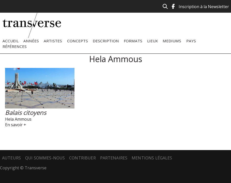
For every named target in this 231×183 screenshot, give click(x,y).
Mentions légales (152, 158)
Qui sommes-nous (45, 158)
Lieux (152, 40)
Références (15, 46)
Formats (133, 40)
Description (106, 40)
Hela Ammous (18, 119)
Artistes (53, 40)
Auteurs (11, 158)
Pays (191, 40)
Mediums (172, 40)
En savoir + (15, 124)
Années (31, 40)
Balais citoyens (25, 112)
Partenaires (114, 158)
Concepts (77, 40)
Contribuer (82, 158)
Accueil (11, 40)
